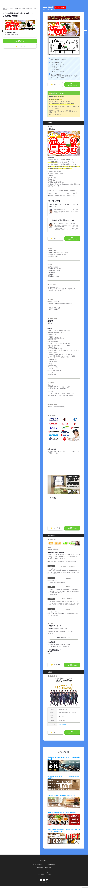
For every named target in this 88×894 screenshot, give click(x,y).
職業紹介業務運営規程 (43, 879)
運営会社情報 (39, 874)
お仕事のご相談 (53, 871)
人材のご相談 (48, 874)
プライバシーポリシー (33, 879)
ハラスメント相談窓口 (40, 882)
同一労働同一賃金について (54, 879)
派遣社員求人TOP (43, 866)
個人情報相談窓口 (49, 882)
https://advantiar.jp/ (63, 724)
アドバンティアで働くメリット (39, 871)
